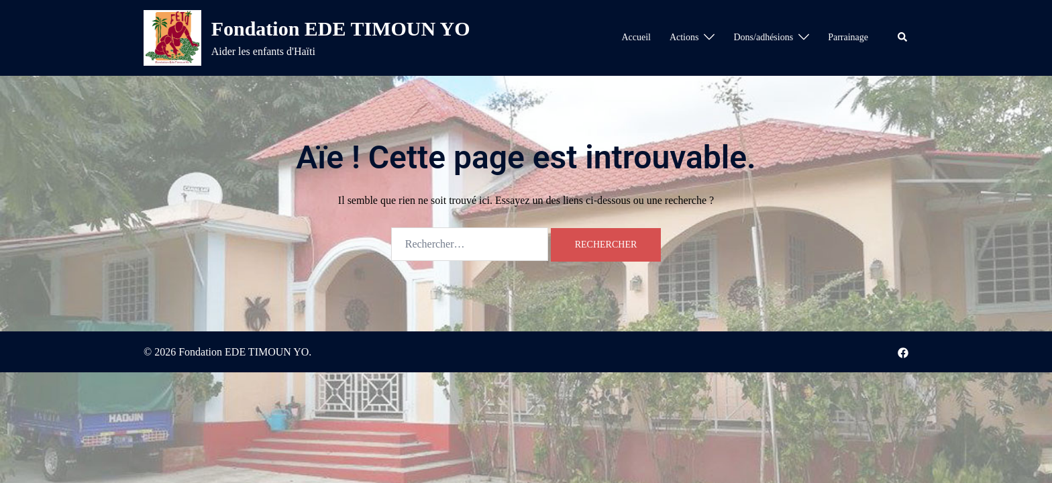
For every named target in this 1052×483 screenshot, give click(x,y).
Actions (684, 37)
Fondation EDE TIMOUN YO (340, 28)
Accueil (636, 37)
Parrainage (848, 37)
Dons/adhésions (763, 37)
